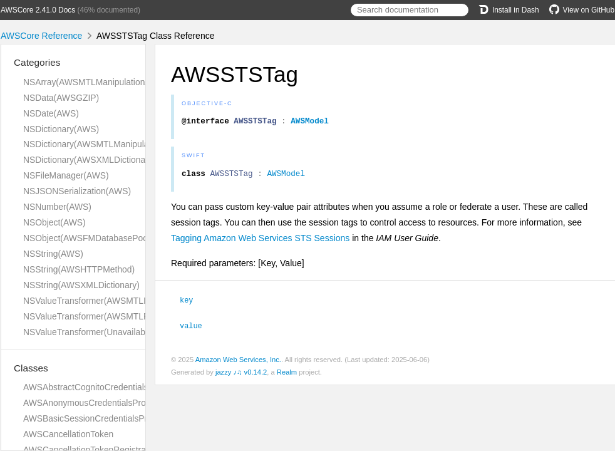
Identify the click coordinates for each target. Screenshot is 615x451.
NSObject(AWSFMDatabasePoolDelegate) (105, 238)
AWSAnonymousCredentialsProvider (94, 403)
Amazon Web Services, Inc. (238, 362)
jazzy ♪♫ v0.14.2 (241, 374)
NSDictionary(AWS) (61, 129)
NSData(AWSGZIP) (61, 98)
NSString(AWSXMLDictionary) (81, 285)
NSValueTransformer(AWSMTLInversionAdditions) (120, 301)
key (191, 303)
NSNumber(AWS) (57, 207)
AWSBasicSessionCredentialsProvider (97, 418)
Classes (31, 368)
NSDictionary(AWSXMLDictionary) (89, 160)
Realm (287, 374)
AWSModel (310, 122)
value (196, 328)
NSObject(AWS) (54, 222)
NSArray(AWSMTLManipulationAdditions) (103, 82)
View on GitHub (581, 10)
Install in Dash (508, 10)
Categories (37, 62)
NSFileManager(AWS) (66, 175)
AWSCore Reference (41, 36)
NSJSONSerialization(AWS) (77, 191)
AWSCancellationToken (68, 434)
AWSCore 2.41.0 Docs (38, 10)
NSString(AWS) (53, 254)
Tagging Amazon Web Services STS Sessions (260, 242)
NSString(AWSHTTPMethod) (79, 269)
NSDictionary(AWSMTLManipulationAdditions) (112, 144)
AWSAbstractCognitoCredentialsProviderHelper (114, 387)
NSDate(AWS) (51, 113)
